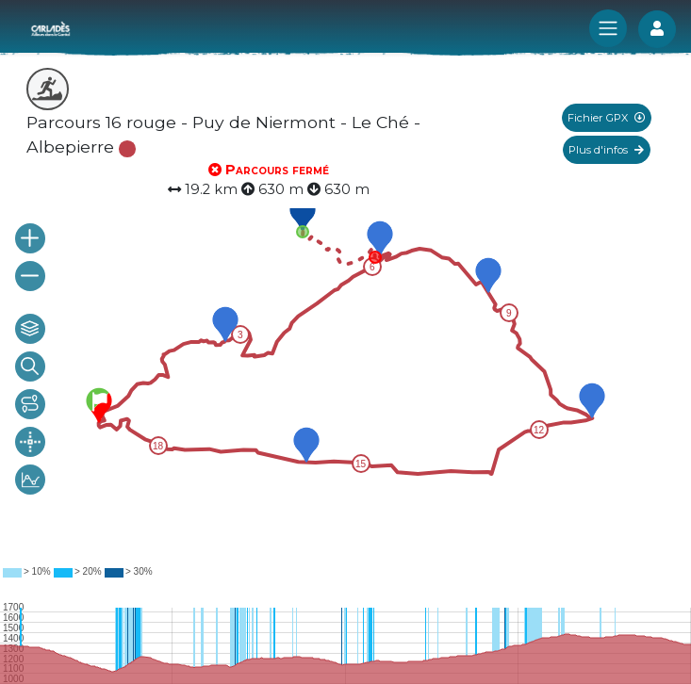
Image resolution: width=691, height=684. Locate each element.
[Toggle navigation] (608, 28)
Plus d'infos (606, 149)
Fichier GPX (606, 117)
